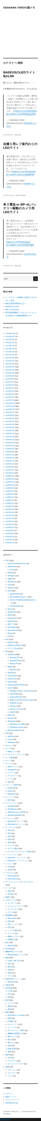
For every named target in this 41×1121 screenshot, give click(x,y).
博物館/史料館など (15, 1033)
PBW (10, 1018)
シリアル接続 (13, 930)
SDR (9, 970)
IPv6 (9, 830)
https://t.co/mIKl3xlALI (26, 111)
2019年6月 (9, 458)
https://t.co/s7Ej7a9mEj (24, 171)
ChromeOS (12, 676)
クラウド (11, 773)
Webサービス (13, 767)
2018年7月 (9, 491)
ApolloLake (14, 594)
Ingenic (11, 588)
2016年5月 (9, 539)
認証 (9, 782)
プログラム (9, 873)
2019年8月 (9, 452)
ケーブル (11, 1003)
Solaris (10, 718)
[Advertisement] (20, 36)
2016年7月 (9, 533)
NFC (9, 964)
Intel (10, 591)
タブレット (9, 818)
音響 (7, 1067)
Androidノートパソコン (17, 857)
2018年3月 (9, 503)
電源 (7, 1055)
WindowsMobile (15, 730)
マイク (10, 1076)
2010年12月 (10, 542)
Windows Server (17, 727)
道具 (19, 135)
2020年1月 (9, 436)
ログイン (8, 1094)
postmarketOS (16, 697)
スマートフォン (11, 803)
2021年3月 (9, 394)
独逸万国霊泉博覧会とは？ (15, 303)
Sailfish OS (14, 703)
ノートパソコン (11, 854)
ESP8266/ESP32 (15, 645)
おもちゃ (8, 745)
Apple (10, 579)
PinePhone (12, 809)
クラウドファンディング (15, 754)
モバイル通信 (13, 848)
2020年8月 (9, 415)
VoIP (10, 836)
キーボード (12, 903)
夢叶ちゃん (12, 1036)
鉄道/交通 (11, 1048)
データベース (13, 776)
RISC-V (11, 624)
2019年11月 (10, 442)
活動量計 (11, 939)
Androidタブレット (15, 821)
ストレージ (9, 797)
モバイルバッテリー (15, 1064)
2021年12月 (10, 367)
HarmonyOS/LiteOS (16, 685)
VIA (9, 636)
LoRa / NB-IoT (14, 961)
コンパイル (12, 1027)
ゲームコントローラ (15, 906)
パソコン (8, 864)
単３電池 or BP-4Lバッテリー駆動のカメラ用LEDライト (20, 208)
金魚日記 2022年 (12, 306)
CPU (7, 560)
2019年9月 (9, 449)
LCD (9, 994)
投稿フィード (10, 1097)
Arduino (11, 642)
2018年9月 (9, 485)
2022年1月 (9, 364)
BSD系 (10, 673)
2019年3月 (9, 467)
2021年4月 (9, 391)
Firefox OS (12, 679)
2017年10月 (10, 512)
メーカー (8, 888)
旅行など (11, 1042)
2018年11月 (9, 479)
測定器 (10, 1006)
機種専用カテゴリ (12, 951)
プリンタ (11, 933)
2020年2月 (9, 433)
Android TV (15, 657)
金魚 (9, 1045)
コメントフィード (12, 1100)
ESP (9, 585)
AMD (10, 572)
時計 (7, 942)
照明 (16, 135)
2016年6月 (9, 536)
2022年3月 (9, 358)
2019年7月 (9, 455)
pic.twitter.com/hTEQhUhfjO (20, 245)
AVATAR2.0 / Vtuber (16, 1015)
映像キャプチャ (14, 936)
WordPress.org (11, 1103)
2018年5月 (9, 497)
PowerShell (12, 879)
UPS (9, 927)
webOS (13, 712)
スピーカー (12, 1073)
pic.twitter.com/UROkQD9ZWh (21, 114)
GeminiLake (15, 606)
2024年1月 (9, 345)
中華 (9, 867)
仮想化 (8, 897)
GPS (9, 921)
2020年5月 (9, 424)
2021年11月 (9, 370)
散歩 (9, 1039)
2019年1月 (9, 473)
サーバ (8, 760)
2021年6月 (9, 385)
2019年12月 (10, 439)
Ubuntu (13, 706)
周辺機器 (8, 915)
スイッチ (11, 845)
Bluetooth (12, 918)
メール (10, 779)
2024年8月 (9, 339)
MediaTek (12, 612)
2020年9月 (9, 412)
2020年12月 (10, 403)
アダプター (12, 1061)
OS (6, 651)
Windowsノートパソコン (18, 861)
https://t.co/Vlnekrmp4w (18, 242)
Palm (10, 715)
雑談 (24, 195)
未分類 (8, 948)
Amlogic (11, 576)
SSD (9, 800)
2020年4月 (9, 427)
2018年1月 (9, 506)
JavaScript (12, 876)
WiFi (9, 842)
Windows (12, 721)
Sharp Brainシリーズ (16, 954)
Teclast (11, 894)
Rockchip (12, 627)
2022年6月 (9, 355)
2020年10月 (10, 409)
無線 (7, 958)
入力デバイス (10, 900)
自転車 (8, 985)
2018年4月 (9, 500)
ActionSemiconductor (17, 563)
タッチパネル (13, 909)
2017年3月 (9, 521)
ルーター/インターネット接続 (19, 851)
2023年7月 (9, 348)
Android (11, 654)
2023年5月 (9, 351)
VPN (9, 839)
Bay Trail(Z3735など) (19, 597)
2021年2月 (9, 397)
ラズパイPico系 (14, 648)
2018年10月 (10, 482)
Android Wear (16, 660)
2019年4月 (9, 464)
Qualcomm (12, 618)
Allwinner (12, 566)
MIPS (10, 615)
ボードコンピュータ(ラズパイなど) (19, 882)
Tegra (10, 633)
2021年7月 (9, 382)
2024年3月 (9, 342)
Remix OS (14, 663)
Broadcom (12, 582)
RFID (10, 967)
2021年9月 (9, 376)
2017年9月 (9, 515)
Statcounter (5, 1119)
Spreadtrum (13, 630)
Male (10, 891)
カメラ (8, 748)
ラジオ (10, 976)
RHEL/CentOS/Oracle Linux (21, 700)
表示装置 (8, 988)
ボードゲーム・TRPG (16, 1030)
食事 (9, 1052)
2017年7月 (9, 518)
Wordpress (12, 770)
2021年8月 (9, 379)
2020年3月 (9, 430)
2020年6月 (9, 421)
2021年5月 (9, 388)
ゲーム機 (8, 757)
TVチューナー (13, 924)
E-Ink (10, 991)
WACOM (11, 982)
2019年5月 (9, 461)
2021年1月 (9, 400)
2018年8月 (9, 488)
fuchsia (11, 682)
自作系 (10, 870)
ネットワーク (10, 827)
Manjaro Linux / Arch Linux (22, 691)
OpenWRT (14, 694)
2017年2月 (9, 524)
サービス (8, 763)
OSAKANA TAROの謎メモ (19, 7)
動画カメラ (12, 751)
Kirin (10, 609)
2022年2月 (9, 361)
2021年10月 (10, 373)
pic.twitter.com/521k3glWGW (20, 174)
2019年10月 (10, 445)
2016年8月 (9, 530)
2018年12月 (10, 476)
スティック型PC (11, 785)
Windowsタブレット (16, 824)
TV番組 (10, 1021)
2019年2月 (9, 470)
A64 (11, 569)
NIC (9, 833)
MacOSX (13, 670)
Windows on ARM (17, 724)
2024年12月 (10, 333)
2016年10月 (10, 527)
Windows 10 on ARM (16, 812)
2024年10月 (10, 336)
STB (7, 733)
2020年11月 (10, 406)
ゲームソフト (13, 1024)
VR (9, 997)
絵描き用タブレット (13, 979)
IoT (6, 639)
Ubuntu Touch (16, 709)
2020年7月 (9, 418)
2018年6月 (9, 494)
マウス (10, 912)
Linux (10, 688)
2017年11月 (9, 509)
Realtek (11, 621)
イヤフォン (12, 1070)
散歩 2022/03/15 (12, 309)
